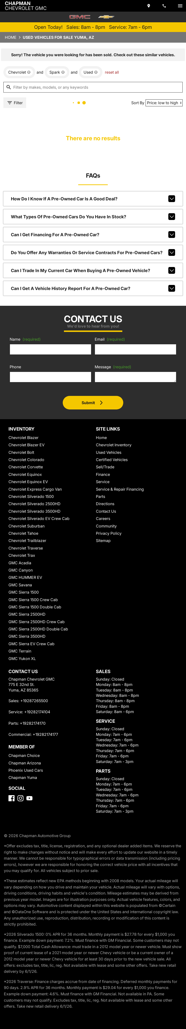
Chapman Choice (24, 755)
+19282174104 (37, 711)
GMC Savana (20, 584)
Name (25, 339)
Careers (103, 518)
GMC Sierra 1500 (23, 592)
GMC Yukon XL (22, 658)
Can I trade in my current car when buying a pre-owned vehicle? (93, 270)
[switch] (180, 6)
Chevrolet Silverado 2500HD (34, 503)
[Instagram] (20, 798)
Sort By (137, 102)
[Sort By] (164, 102)
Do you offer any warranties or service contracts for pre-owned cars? (93, 252)
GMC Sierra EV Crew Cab (31, 643)
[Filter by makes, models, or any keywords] (93, 87)
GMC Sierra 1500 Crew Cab (33, 599)
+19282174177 (45, 734)
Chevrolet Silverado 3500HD (34, 511)
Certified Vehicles (112, 459)
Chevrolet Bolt (21, 452)
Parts (100, 496)
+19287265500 (34, 700)
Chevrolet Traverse (25, 548)
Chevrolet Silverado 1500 (31, 496)
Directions (105, 503)
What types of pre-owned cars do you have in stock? (93, 216)
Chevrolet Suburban (26, 526)
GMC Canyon (20, 570)
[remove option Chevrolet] (19, 72)
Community (106, 526)
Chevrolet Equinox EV (28, 481)
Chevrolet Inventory (114, 444)
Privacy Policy (109, 533)
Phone (15, 366)
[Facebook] (12, 798)
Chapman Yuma (22, 777)
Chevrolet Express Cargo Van (35, 489)
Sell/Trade (105, 466)
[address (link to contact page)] (149, 6)
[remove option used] (90, 72)
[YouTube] (29, 798)
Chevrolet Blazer (23, 437)
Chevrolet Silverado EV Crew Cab (39, 518)
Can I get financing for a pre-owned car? (93, 234)
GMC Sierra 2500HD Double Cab (38, 629)
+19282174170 (33, 723)
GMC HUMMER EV (25, 577)
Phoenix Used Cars (25, 770)
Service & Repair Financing (120, 489)
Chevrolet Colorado (26, 459)
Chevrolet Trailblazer (27, 540)
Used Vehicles (108, 452)
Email (110, 339)
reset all (112, 72)
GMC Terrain (19, 651)
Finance (103, 474)
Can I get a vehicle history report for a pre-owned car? (93, 288)
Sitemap (103, 540)
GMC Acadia (19, 562)
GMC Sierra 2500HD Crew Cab (36, 621)
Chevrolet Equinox (25, 474)
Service (102, 481)
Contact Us (106, 511)
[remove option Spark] (57, 72)
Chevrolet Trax (21, 555)
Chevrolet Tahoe (23, 533)
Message (113, 366)
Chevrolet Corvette (25, 466)
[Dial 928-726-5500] (164, 6)
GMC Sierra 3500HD (27, 636)
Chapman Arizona (24, 763)
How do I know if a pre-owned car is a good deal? (93, 198)
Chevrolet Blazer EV (26, 444)
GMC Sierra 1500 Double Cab (34, 607)
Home (10, 37)
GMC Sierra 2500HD (27, 614)
